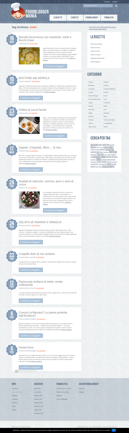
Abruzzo (91, 82)
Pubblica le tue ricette (62, 392)
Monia (27, 43)
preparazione (95, 164)
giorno (110, 154)
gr (91, 157)
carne (101, 147)
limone (114, 157)
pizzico (109, 162)
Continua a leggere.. (55, 66)
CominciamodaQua (30, 351)
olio (98, 159)
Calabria (106, 85)
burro (93, 147)
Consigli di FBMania (109, 89)
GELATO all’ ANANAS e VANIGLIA (40, 222)
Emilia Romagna (93, 96)
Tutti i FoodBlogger (62, 399)
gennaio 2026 (38, 399)
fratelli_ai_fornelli (30, 257)
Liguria (91, 103)
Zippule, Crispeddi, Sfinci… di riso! (40, 147)
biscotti (112, 145)
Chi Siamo (15, 388)
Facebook (106, 152)
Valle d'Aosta (92, 127)
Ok (114, 430)
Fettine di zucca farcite (33, 109)
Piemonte (91, 109)
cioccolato (108, 147)
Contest (91, 92)
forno (100, 154)
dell (98, 152)
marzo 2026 (37, 392)
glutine (114, 154)
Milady (27, 151)
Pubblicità (15, 395)
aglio (100, 145)
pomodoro (114, 162)
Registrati (107, 2)
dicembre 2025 (38, 403)
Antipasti (106, 82)
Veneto (106, 127)
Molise (105, 106)
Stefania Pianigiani (30, 319)
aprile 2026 (37, 388)
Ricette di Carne (95, 51)
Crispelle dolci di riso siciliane (37, 253)
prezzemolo (102, 164)
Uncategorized (108, 123)
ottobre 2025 (38, 410)
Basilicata (91, 85)
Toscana (91, 120)
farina (113, 151)
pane (108, 159)
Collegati (114, 2)
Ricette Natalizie (95, 62)
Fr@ (26, 188)
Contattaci (15, 399)
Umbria (91, 123)
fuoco (105, 154)
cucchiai (109, 149)
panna (113, 159)
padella (104, 159)
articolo (105, 144)
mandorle (93, 159)
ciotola (93, 149)
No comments (33, 43)
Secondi (91, 116)
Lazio (105, 99)
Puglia (90, 113)
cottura (102, 149)
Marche (91, 106)
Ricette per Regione (96, 44)
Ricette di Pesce (95, 47)
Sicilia (105, 116)
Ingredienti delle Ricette (97, 58)
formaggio (94, 154)
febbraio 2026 (38, 395)
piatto (104, 162)
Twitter (14, 406)
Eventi (105, 96)
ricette (109, 164)
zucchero (108, 166)
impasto (96, 156)
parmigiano (94, 162)
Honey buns (26, 347)
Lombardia (107, 103)
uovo (97, 166)
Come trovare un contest (63, 388)
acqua (94, 144)
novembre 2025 (38, 406)
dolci (101, 152)
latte (103, 156)
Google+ (14, 410)
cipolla (97, 149)
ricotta (114, 164)
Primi (105, 109)
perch (99, 162)
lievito (108, 157)
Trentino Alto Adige (109, 120)
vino (100, 166)
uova (93, 166)
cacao (98, 147)
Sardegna (106, 113)
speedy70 (28, 81)
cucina (94, 152)
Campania (92, 89)
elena (26, 113)
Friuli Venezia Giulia (94, 99)
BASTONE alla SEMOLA (34, 78)
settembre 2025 (38, 413)
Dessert (106, 92)
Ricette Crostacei (96, 55)
